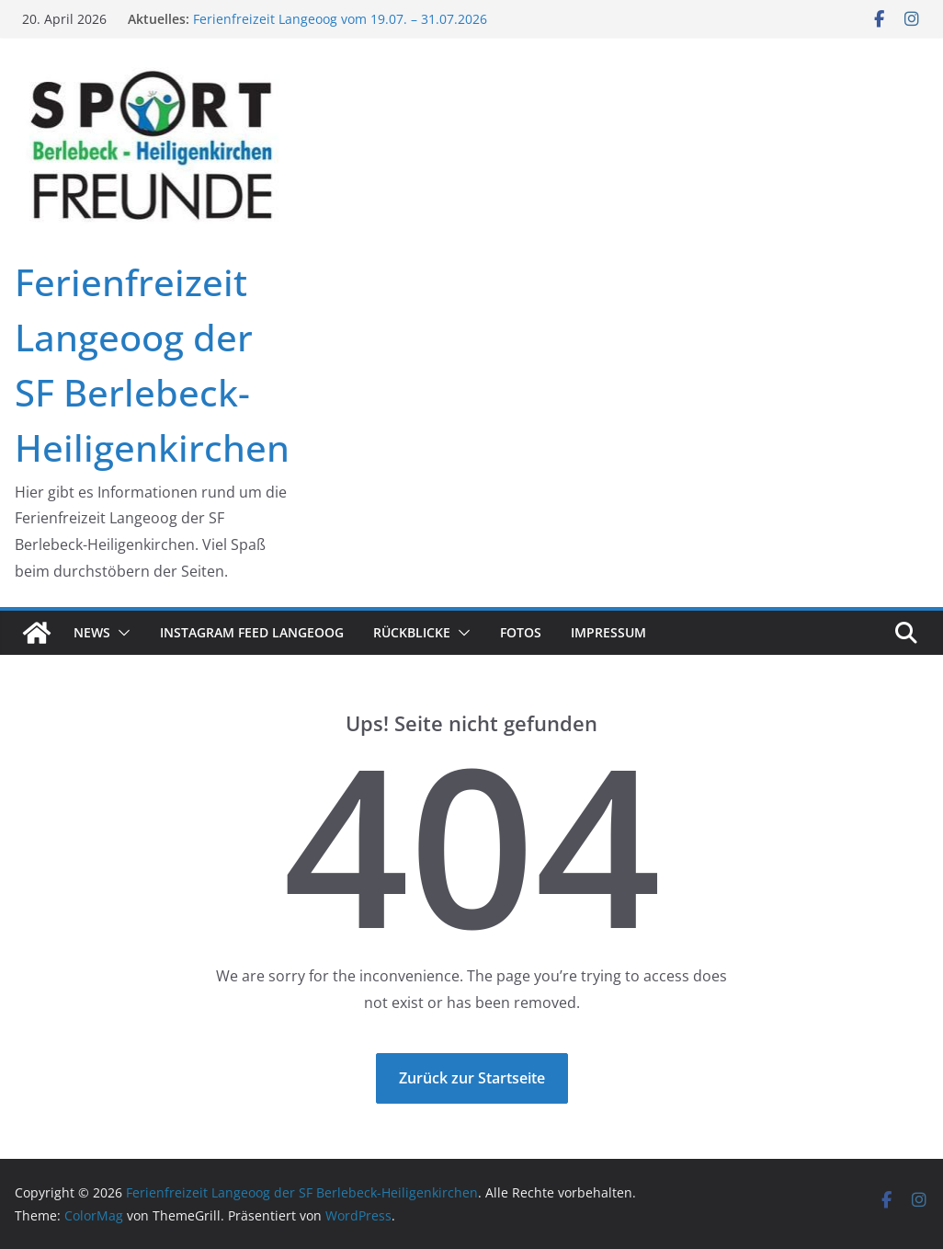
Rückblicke (411, 632)
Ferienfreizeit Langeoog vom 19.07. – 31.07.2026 (340, 19)
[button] (120, 633)
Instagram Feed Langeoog (252, 632)
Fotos (520, 632)
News (92, 632)
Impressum (608, 632)
